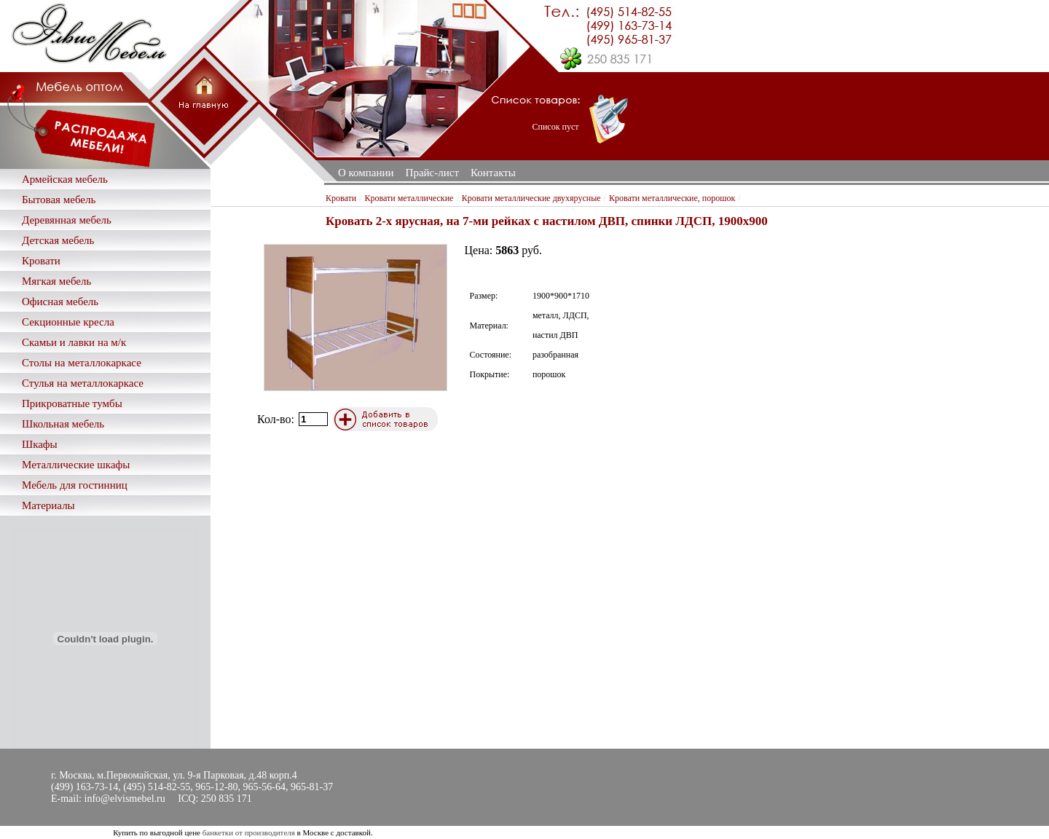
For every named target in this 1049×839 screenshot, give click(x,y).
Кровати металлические (409, 198)
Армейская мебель (65, 179)
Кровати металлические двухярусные (531, 198)
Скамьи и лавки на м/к (74, 342)
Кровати (41, 261)
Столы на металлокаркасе (81, 363)
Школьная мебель (63, 424)
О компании (366, 172)
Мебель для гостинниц (74, 485)
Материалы (48, 505)
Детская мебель (58, 240)
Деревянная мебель (66, 220)
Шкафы (40, 444)
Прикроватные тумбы (72, 403)
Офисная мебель (60, 301)
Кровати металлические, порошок (672, 198)
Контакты (493, 172)
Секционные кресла (68, 322)
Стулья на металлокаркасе (83, 383)
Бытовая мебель (58, 199)
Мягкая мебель (56, 281)
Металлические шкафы (76, 464)
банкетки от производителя (249, 832)
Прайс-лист (432, 172)
